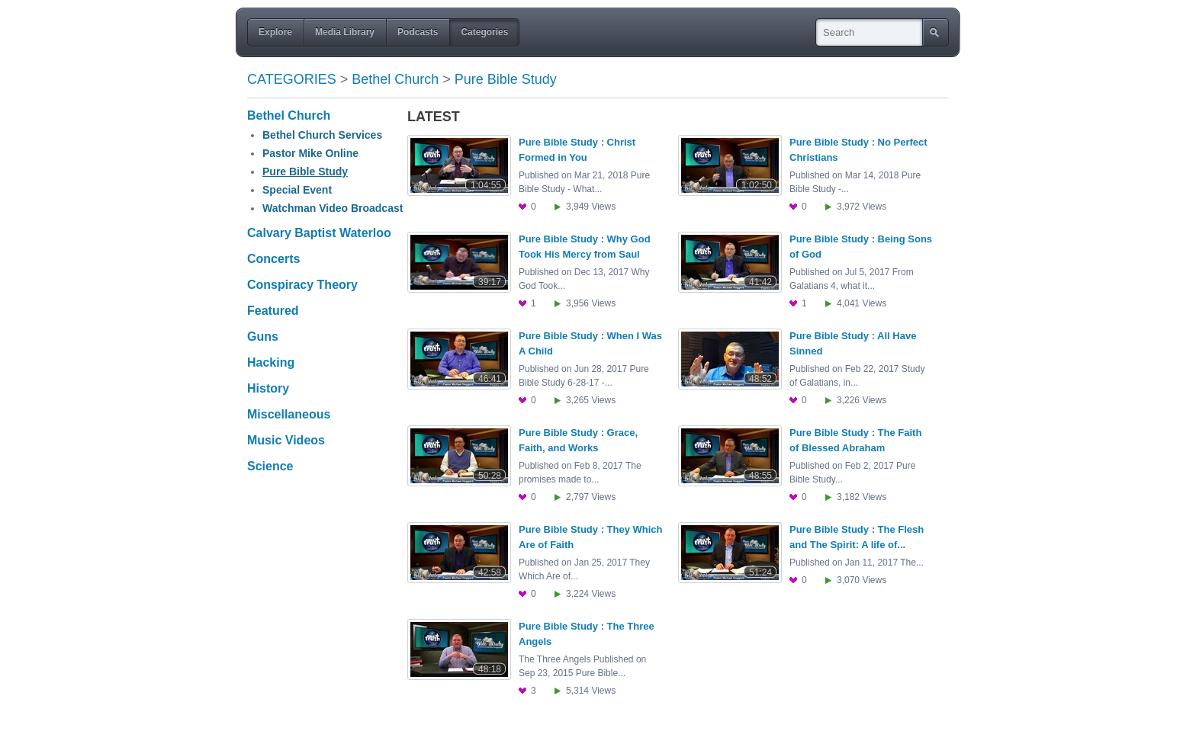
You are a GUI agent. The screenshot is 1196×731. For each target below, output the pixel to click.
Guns (262, 336)
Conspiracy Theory (302, 284)
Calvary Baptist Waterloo (319, 232)
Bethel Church (395, 79)
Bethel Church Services (322, 135)
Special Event (297, 190)
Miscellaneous (288, 414)
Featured (273, 310)
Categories (291, 79)
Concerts (273, 258)
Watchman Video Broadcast (332, 208)
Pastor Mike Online (310, 153)
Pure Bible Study (506, 79)
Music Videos (286, 440)
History (268, 388)
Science (270, 466)
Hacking (270, 362)
